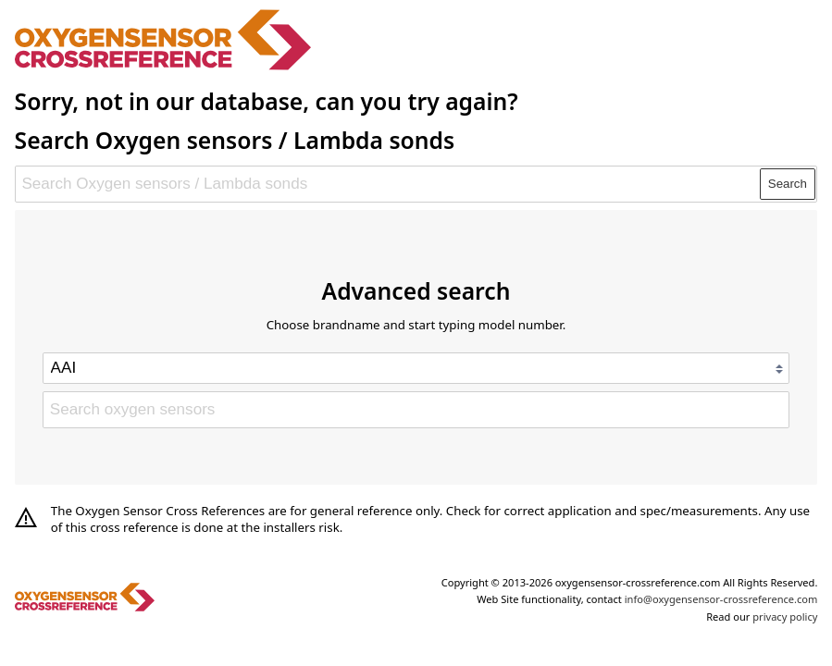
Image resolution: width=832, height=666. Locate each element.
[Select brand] (416, 368)
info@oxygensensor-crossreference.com (721, 599)
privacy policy (784, 616)
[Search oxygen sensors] (416, 410)
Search (787, 184)
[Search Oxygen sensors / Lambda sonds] (388, 184)
